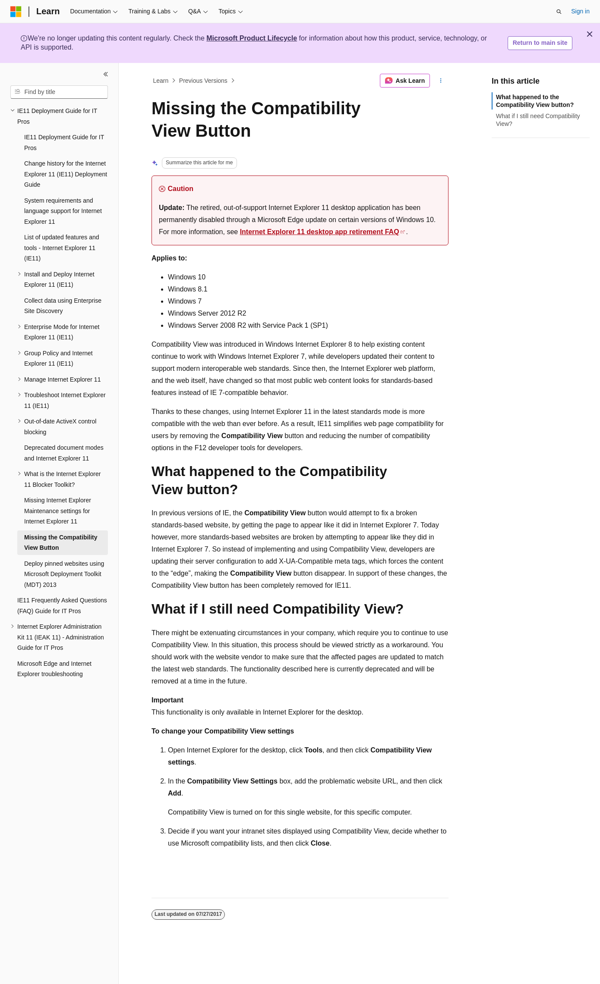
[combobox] (59, 92)
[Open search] (559, 11)
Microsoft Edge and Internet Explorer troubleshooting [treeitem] (54, 669)
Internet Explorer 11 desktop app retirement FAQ (319, 231)
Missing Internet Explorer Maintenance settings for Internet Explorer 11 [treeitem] (57, 511)
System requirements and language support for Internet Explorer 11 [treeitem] (63, 211)
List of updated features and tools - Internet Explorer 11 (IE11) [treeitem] (61, 248)
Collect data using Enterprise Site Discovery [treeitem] (62, 306)
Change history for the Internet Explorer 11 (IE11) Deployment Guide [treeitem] (65, 174)
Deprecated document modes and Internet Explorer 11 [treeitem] (64, 453)
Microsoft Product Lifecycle (251, 38)
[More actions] (440, 81)
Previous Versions (203, 80)
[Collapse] (106, 74)
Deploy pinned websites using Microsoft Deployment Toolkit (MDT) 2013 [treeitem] (64, 574)
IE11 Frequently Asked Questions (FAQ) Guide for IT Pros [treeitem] (62, 605)
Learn (161, 80)
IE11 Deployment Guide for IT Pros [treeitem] (64, 142)
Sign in (580, 11)
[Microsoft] (16, 11)
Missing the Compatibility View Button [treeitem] (61, 543)
